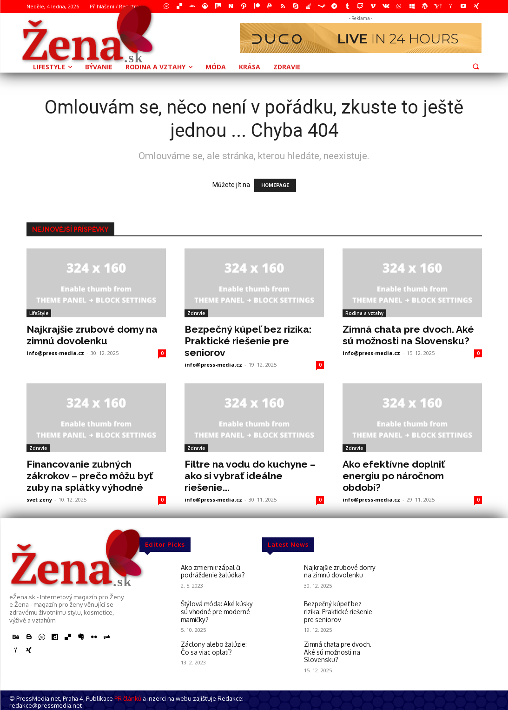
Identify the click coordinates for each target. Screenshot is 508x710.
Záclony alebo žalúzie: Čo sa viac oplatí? (216, 646)
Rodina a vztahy (364, 313)
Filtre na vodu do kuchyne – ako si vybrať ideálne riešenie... (250, 475)
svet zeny (39, 499)
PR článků (127, 696)
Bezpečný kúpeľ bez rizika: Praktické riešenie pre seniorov (248, 340)
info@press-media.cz (55, 352)
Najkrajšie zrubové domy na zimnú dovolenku (92, 335)
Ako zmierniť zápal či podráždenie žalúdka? (212, 570)
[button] (476, 66)
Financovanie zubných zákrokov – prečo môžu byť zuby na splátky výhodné (89, 475)
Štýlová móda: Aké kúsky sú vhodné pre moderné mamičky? (215, 611)
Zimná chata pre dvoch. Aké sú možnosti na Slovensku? (408, 335)
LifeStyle (38, 313)
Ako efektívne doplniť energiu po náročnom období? (394, 475)
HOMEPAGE (275, 185)
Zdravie (196, 313)
